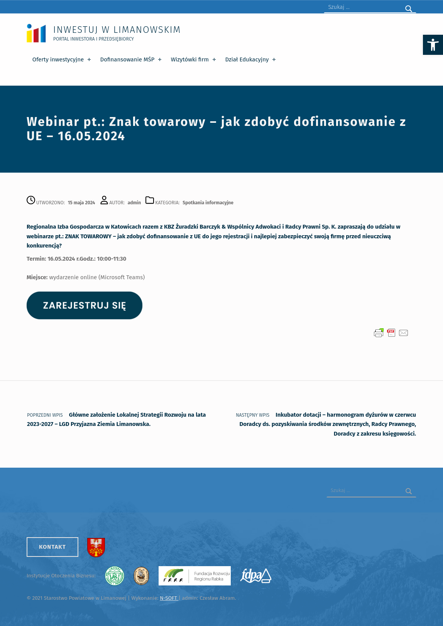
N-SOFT (169, 598)
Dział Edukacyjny (251, 59)
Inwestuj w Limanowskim (117, 29)
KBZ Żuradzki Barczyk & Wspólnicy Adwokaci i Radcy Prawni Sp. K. (250, 226)
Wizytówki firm (194, 59)
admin (134, 202)
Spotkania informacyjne (208, 202)
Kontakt (52, 546)
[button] (433, 45)
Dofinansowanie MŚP (131, 59)
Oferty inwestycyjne (62, 59)
